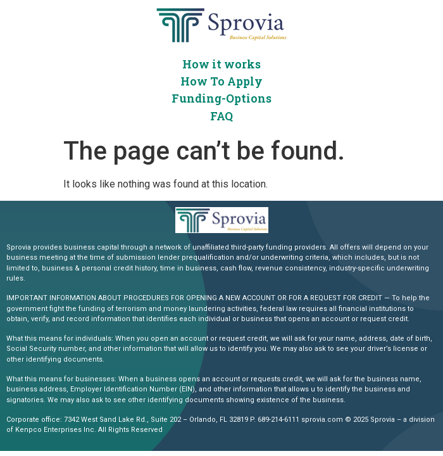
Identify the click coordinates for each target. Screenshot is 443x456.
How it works (221, 64)
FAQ (221, 116)
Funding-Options (221, 98)
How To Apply (221, 81)
